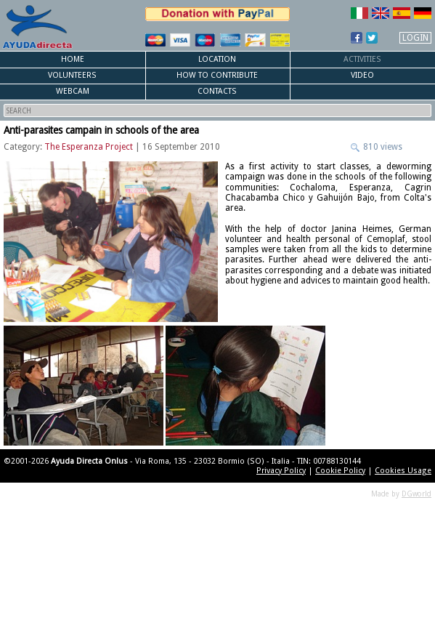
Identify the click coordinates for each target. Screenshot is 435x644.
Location (217, 59)
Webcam (72, 91)
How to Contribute (217, 75)
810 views (381, 147)
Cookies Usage (403, 470)
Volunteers (72, 75)
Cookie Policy (340, 470)
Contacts (217, 91)
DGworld (416, 494)
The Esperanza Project (88, 147)
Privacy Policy (281, 470)
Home (72, 59)
